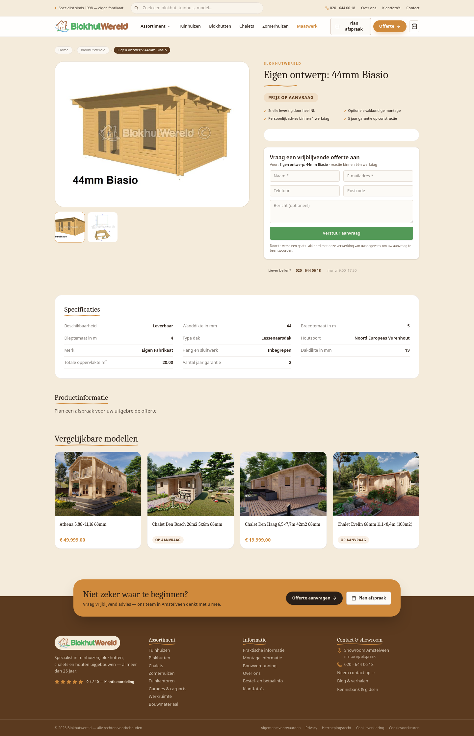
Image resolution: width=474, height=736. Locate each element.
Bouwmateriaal (163, 704)
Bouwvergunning (259, 666)
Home (63, 49)
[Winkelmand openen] (414, 26)
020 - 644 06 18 (340, 8)
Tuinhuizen (190, 26)
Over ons (368, 8)
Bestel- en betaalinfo (263, 681)
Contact (412, 8)
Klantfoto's (391, 8)
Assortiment (156, 26)
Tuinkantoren (162, 681)
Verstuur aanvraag (341, 233)
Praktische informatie (263, 650)
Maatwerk (307, 26)
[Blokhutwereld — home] (91, 26)
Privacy (311, 727)
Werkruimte (160, 696)
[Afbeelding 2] (102, 227)
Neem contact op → (356, 672)
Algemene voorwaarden (281, 727)
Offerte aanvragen (314, 598)
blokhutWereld (93, 49)
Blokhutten (220, 26)
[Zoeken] (197, 7)
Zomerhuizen (275, 26)
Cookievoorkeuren (404, 727)
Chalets (246, 26)
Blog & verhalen (352, 681)
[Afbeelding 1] (70, 227)
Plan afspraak (349, 26)
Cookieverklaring (370, 727)
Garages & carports (167, 689)
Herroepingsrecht (336, 727)
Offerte (390, 26)
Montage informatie (262, 658)
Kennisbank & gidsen (357, 689)
